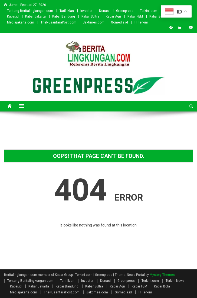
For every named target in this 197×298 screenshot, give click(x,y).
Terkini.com (148, 11)
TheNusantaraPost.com (58, 22)
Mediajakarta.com (20, 22)
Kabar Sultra (90, 16)
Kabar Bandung (63, 16)
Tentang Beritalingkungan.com (30, 11)
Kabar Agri (113, 16)
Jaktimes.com (93, 22)
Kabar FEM (135, 16)
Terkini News (175, 281)
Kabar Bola (157, 16)
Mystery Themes (162, 275)
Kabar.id (13, 16)
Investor (86, 11)
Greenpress (124, 11)
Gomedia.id (119, 22)
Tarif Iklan (67, 11)
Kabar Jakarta (35, 16)
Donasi (104, 11)
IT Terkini (141, 22)
